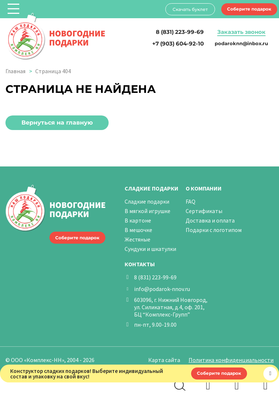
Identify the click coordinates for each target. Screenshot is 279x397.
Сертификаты (204, 211)
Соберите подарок (249, 9)
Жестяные (137, 239)
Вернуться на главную (57, 122)
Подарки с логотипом (214, 229)
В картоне (138, 220)
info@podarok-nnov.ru (162, 288)
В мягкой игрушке (147, 211)
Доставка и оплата (210, 220)
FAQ (190, 201)
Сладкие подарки (147, 201)
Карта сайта (164, 359)
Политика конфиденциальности (231, 359)
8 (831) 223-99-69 (155, 277)
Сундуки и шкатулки (150, 248)
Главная (15, 71)
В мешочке (138, 229)
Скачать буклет (190, 9)
